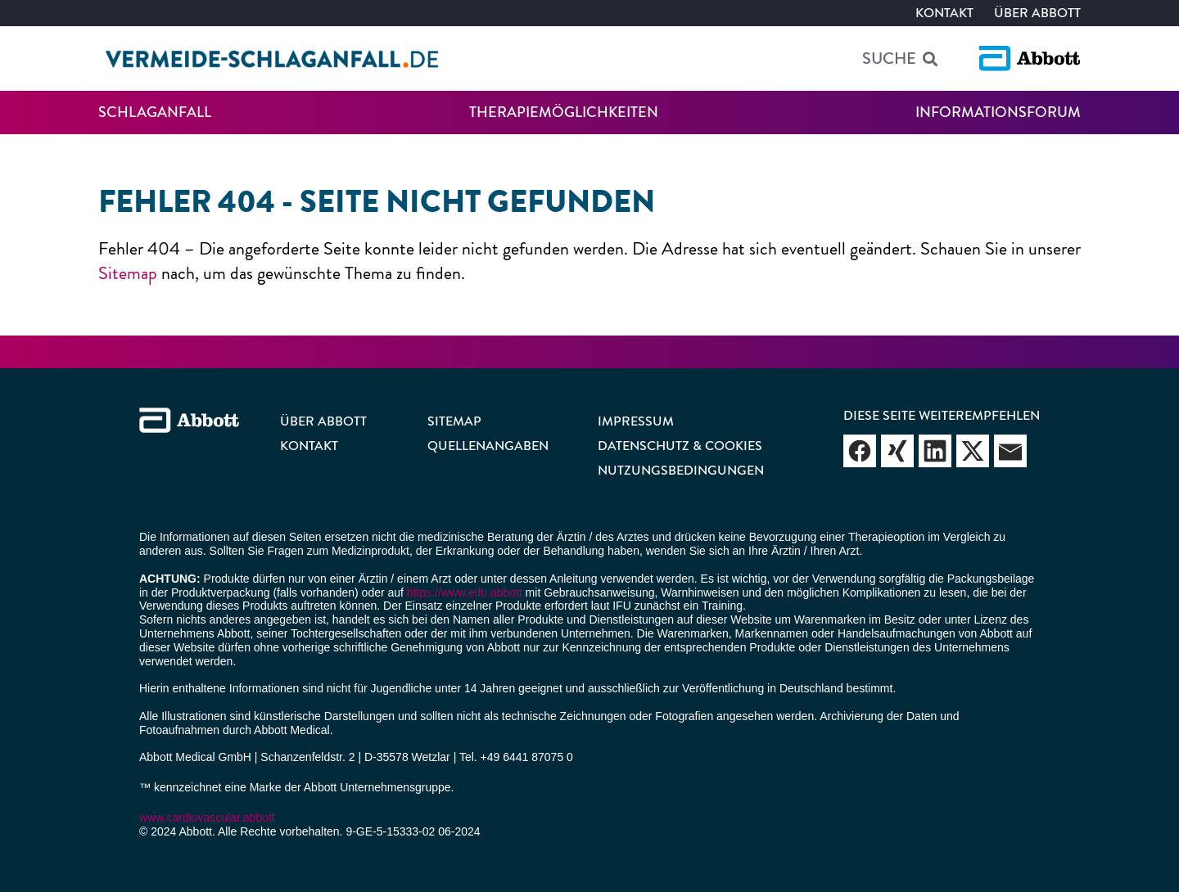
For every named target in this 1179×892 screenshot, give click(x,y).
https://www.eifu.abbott (464, 592)
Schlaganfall (154, 112)
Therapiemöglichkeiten (563, 112)
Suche (889, 58)
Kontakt (944, 12)
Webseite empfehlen (859, 451)
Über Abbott (1037, 12)
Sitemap (127, 273)
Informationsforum (998, 112)
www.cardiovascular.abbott (207, 817)
